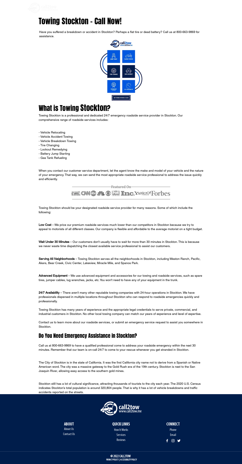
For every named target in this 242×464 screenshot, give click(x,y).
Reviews (121, 440)
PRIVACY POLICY (112, 460)
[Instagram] (173, 441)
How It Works (121, 430)
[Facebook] (167, 441)
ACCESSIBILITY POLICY (128, 460)
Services (121, 435)
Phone (173, 430)
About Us (69, 429)
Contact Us (69, 434)
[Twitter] (179, 441)
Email (173, 435)
